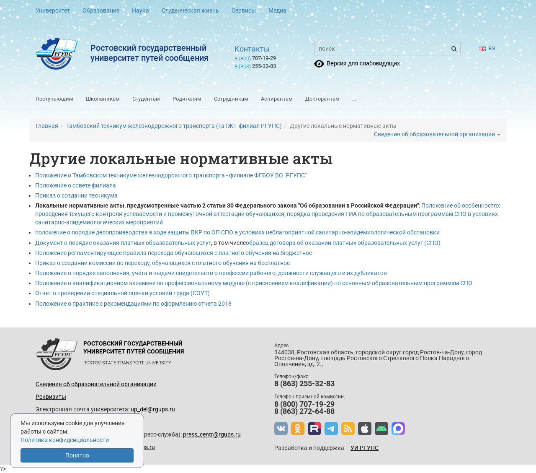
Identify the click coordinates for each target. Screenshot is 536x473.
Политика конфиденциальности (65, 440)
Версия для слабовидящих (363, 63)
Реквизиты (51, 396)
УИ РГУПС (364, 447)
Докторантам (322, 99)
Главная (47, 125)
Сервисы (244, 10)
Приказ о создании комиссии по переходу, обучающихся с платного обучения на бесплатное (162, 263)
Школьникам (103, 99)
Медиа (277, 10)
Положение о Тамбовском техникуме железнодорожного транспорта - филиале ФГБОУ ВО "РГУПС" (171, 175)
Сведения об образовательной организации (437, 134)
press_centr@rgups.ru (212, 434)
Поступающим (54, 99)
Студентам (146, 99)
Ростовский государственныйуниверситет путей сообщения (149, 53)
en (487, 48)
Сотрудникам (231, 99)
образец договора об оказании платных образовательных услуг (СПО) (343, 242)
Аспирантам (277, 99)
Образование (100, 10)
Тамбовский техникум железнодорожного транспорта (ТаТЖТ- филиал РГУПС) (174, 125)
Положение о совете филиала (75, 185)
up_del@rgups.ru (153, 409)
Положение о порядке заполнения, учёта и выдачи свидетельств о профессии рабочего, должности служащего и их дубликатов (211, 273)
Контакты (252, 49)
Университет (53, 10)
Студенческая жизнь (190, 10)
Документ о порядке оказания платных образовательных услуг (123, 242)
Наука (140, 10)
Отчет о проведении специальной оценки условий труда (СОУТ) (122, 293)
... (354, 99)
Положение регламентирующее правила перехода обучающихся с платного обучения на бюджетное (173, 252)
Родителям (187, 99)
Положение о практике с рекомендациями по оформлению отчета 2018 (133, 303)
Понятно (77, 455)
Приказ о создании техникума (76, 195)
